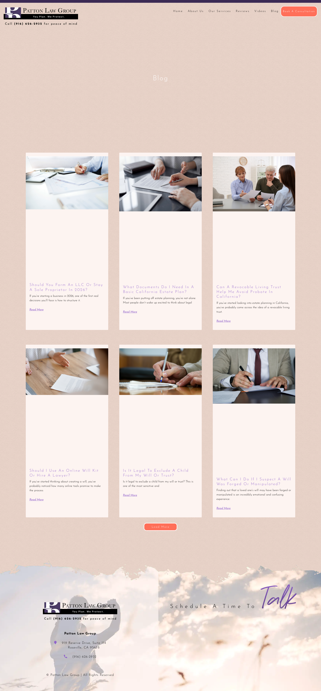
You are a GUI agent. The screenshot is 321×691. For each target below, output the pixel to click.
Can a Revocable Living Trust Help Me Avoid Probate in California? (249, 292)
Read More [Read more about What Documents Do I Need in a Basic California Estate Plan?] (130, 311)
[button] (160, 532)
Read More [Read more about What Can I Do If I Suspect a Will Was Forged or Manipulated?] (223, 513)
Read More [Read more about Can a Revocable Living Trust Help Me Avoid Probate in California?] (223, 321)
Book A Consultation (299, 11)
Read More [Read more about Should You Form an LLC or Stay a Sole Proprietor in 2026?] (36, 309)
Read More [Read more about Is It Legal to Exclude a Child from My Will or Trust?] (130, 495)
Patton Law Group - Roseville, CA (41, 16)
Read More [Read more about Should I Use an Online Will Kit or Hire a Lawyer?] (36, 499)
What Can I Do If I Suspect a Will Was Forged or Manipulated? (249, 484)
